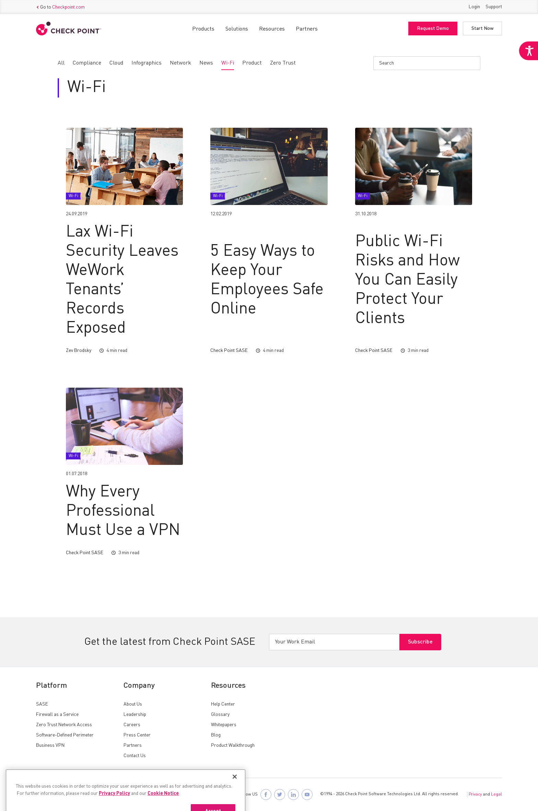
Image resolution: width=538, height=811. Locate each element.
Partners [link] (307, 29)
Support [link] (494, 6)
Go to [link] (60, 7)
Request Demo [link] (433, 28)
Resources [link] (272, 29)
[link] (528, 50)
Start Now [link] (482, 28)
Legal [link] (496, 794)
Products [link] (203, 29)
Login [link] (474, 6)
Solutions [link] (236, 29)
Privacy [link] (475, 794)
